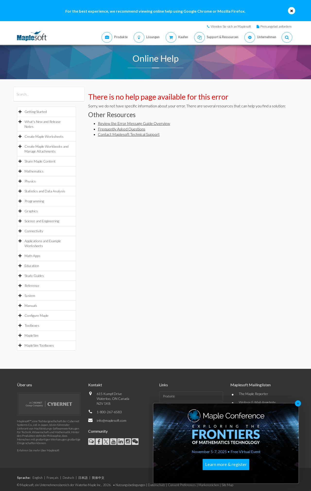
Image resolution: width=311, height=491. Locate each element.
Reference (32, 286)
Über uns (24, 384)
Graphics (31, 211)
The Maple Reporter (253, 394)
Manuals (31, 305)
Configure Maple (37, 315)
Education (32, 266)
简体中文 (98, 478)
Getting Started (36, 112)
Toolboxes (32, 325)
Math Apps (32, 256)
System (30, 295)
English (38, 478)
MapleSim (31, 335)
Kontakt (95, 384)
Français (53, 478)
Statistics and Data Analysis (45, 191)
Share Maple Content (40, 161)
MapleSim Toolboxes (39, 345)
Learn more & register (226, 464)
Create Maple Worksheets (44, 136)
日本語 (83, 478)
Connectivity (34, 231)
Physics (30, 181)
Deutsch (68, 478)
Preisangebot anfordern (276, 26)
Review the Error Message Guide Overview (134, 123)
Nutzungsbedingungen (130, 485)
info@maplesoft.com (111, 420)
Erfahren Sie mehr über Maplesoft (38, 450)
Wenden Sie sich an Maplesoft (231, 26)
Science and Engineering (42, 221)
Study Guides (34, 276)
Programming (34, 201)
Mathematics (34, 171)
